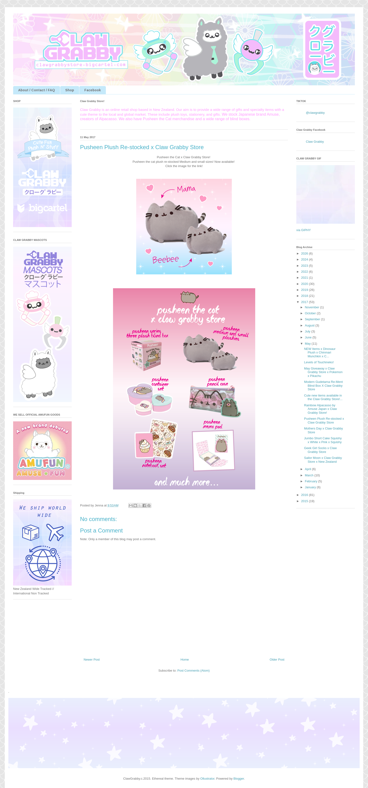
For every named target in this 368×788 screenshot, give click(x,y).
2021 (305, 277)
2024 (305, 259)
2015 (305, 501)
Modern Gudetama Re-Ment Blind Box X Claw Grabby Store (323, 385)
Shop (69, 90)
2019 (305, 290)
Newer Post (92, 659)
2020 (305, 284)
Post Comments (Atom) (193, 670)
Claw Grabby (315, 141)
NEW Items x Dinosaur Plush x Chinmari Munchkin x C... (319, 352)
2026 (305, 253)
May (308, 343)
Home (185, 659)
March (309, 475)
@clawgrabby (315, 112)
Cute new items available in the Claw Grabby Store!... (323, 397)
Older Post (277, 659)
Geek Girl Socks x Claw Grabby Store (320, 450)
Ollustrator (207, 778)
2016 (305, 495)
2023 (305, 265)
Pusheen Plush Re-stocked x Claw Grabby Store (324, 420)
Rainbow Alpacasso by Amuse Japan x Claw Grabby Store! (320, 408)
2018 (305, 296)
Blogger (238, 778)
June (309, 337)
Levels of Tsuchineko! (319, 362)
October (311, 313)
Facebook (92, 90)
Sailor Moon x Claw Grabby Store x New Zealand (323, 459)
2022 (305, 271)
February (311, 481)
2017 (305, 302)
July (308, 331)
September (313, 319)
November (312, 307)
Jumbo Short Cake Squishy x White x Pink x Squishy (323, 440)
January (311, 487)
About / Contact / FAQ (36, 90)
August (310, 325)
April (308, 469)
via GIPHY (303, 230)
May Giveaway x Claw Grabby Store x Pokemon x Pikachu (323, 372)
